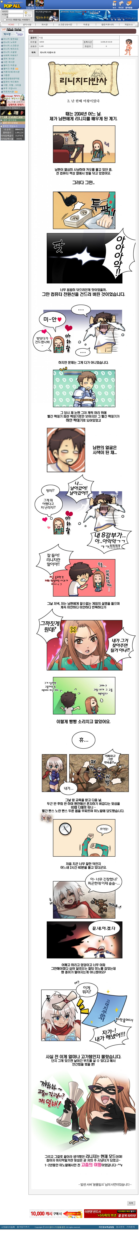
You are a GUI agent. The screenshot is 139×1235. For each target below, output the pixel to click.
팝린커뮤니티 (107, 24)
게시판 (45, 24)
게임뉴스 (129, 24)
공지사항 (27, 24)
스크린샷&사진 (65, 24)
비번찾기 (26, 20)
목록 (131, 1203)
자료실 (86, 24)
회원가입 (17, 20)
